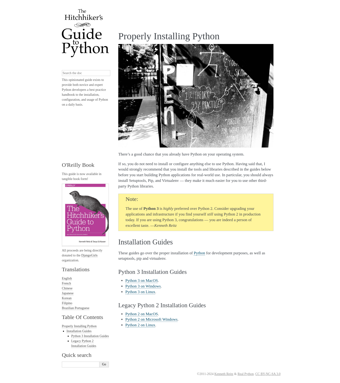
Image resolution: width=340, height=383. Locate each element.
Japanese (68, 293)
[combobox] (86, 73)
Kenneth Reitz (223, 374)
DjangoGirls (89, 255)
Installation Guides (79, 331)
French (66, 283)
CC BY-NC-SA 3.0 (268, 374)
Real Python (245, 374)
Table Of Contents (82, 317)
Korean (66, 298)
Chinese (67, 288)
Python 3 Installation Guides (90, 336)
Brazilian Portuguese (75, 308)
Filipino (67, 303)
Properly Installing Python (79, 326)
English (67, 278)
